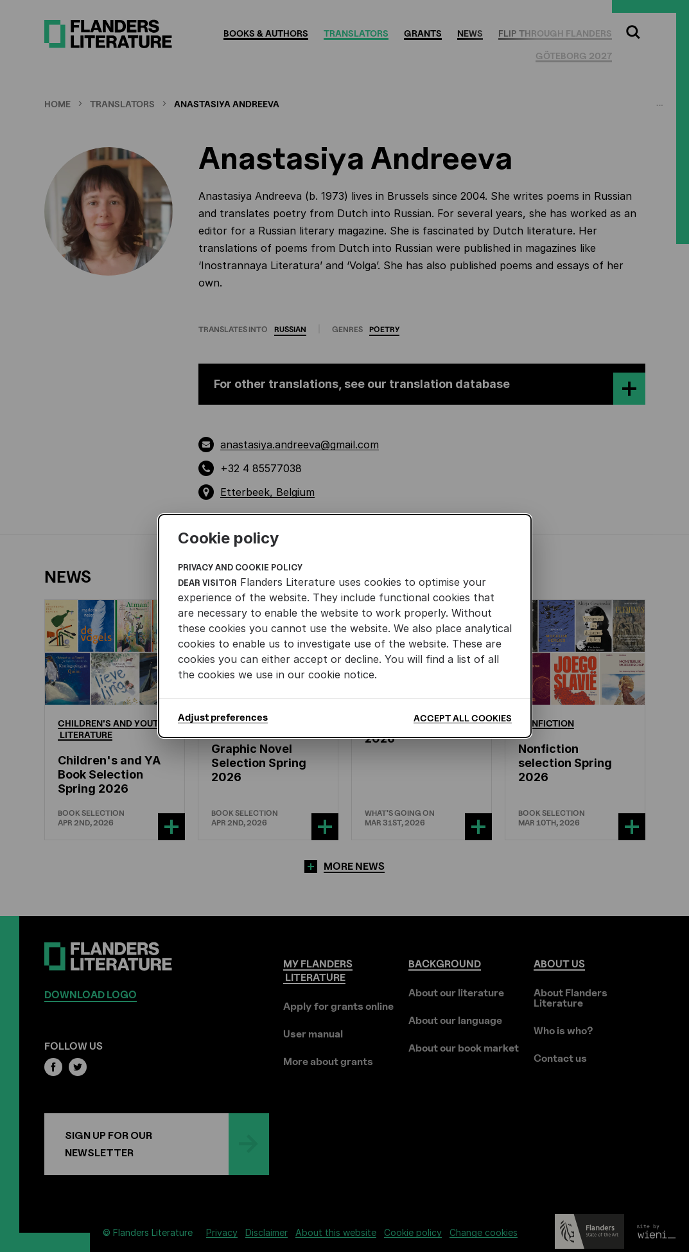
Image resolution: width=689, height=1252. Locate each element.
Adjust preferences (223, 717)
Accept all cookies (463, 717)
